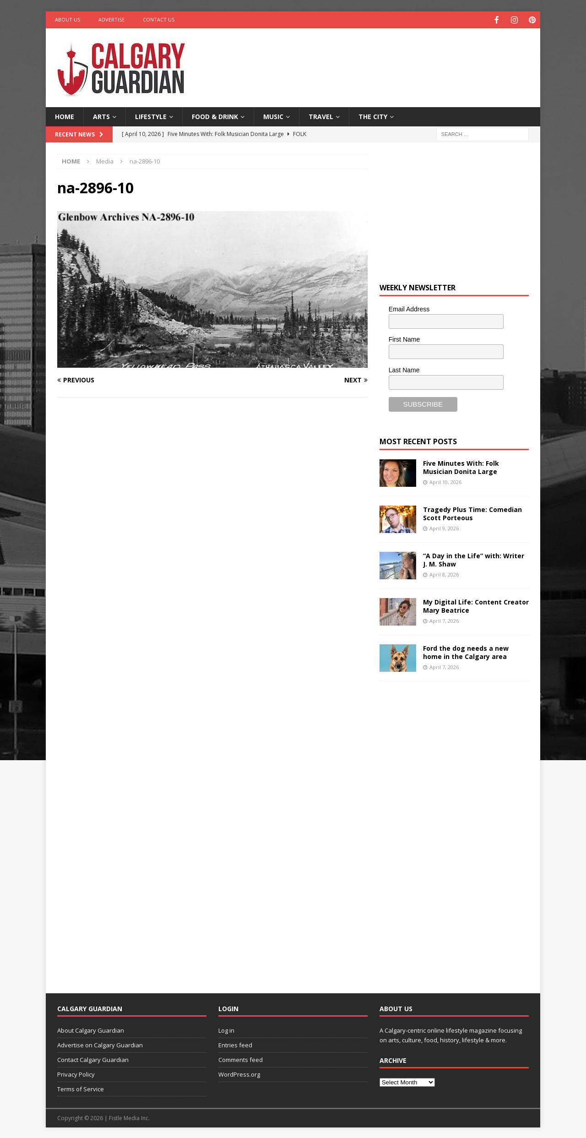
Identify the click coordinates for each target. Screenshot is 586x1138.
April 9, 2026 (444, 527)
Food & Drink (215, 115)
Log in (226, 1029)
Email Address (409, 308)
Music (273, 115)
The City (372, 115)
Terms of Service (80, 1088)
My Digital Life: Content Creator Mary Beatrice (476, 605)
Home (64, 115)
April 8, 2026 (444, 573)
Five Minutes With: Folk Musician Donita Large (461, 466)
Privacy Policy (76, 1073)
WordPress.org (239, 1073)
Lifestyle (151, 115)
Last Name (404, 369)
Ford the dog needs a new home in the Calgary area (466, 651)
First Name (404, 338)
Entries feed (235, 1044)
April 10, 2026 (445, 481)
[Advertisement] (381, 57)
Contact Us (158, 19)
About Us (67, 19)
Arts (101, 115)
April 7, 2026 (444, 619)
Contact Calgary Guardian (93, 1059)
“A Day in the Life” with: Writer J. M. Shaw (473, 558)
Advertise (111, 19)
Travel (321, 115)
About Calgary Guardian (90, 1029)
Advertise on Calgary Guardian (100, 1044)
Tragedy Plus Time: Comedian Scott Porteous (472, 512)
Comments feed (240, 1059)
